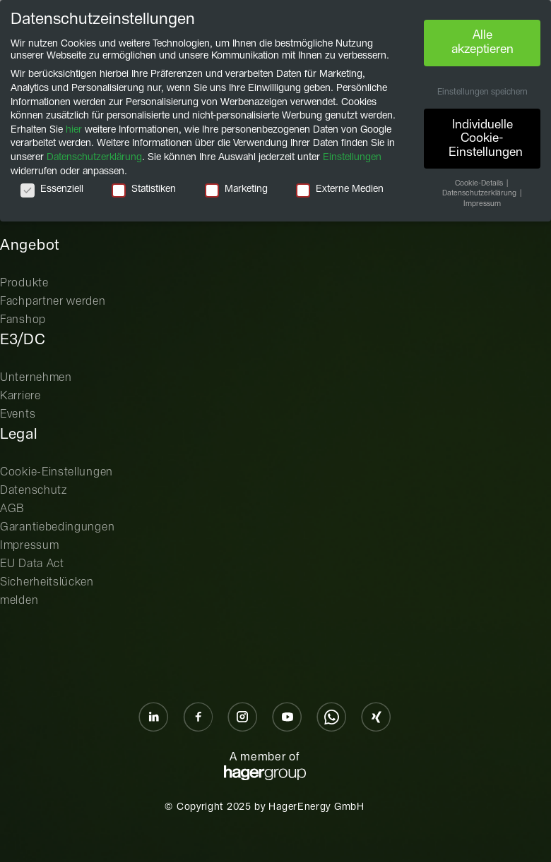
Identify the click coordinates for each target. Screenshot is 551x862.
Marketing (236, 189)
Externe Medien (340, 189)
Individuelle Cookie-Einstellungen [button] (486, 139)
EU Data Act (32, 564)
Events (17, 414)
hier (74, 130)
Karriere (20, 396)
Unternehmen (36, 378)
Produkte (24, 283)
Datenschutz (33, 491)
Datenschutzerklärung (94, 157)
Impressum (29, 546)
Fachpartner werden (53, 302)
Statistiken (144, 189)
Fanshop (23, 320)
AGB (12, 509)
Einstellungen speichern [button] (482, 92)
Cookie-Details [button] (480, 183)
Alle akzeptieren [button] (482, 42)
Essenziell (51, 189)
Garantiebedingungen (57, 527)
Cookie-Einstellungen (56, 472)
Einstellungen (352, 157)
